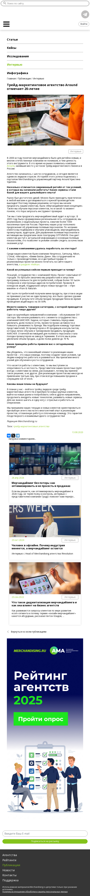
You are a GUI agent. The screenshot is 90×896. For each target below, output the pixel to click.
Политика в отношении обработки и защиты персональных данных (35, 891)
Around (10, 165)
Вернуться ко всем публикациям (28, 631)
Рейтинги (9, 860)
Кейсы (11, 48)
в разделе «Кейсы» (29, 264)
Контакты (9, 875)
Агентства (9, 855)
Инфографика (17, 73)
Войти (83, 23)
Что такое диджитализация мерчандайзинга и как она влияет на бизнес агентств (44, 604)
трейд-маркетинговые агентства (31, 426)
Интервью (70, 477)
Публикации (11, 865)
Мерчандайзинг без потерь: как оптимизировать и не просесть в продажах (41, 484)
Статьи (12, 39)
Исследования (18, 56)
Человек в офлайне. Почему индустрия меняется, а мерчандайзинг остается (38, 547)
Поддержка (10, 880)
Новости (8, 870)
